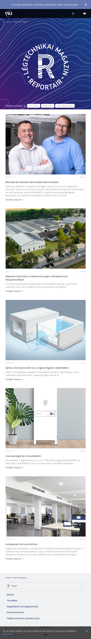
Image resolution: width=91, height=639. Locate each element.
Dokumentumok (15, 612)
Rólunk (10, 594)
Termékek (12, 600)
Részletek (8, 634)
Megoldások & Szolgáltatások (22, 606)
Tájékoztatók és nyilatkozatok (23, 618)
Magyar (12, 585)
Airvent (8, 22)
